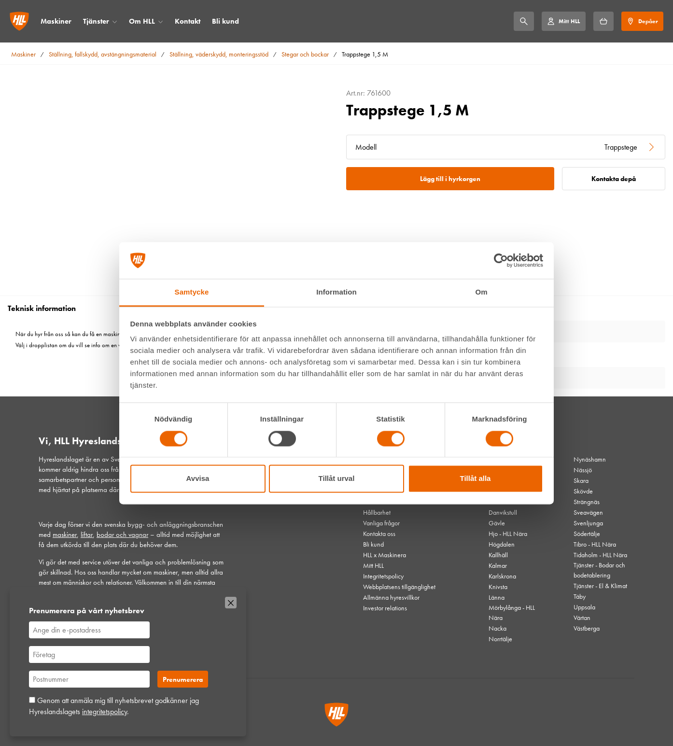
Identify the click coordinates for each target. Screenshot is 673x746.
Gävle (497, 523)
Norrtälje (500, 638)
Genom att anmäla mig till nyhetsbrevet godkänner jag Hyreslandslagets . (114, 705)
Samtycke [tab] (192, 292)
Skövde (583, 491)
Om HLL (142, 21)
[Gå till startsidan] (19, 21)
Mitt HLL (373, 565)
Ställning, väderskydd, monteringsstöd (218, 54)
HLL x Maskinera (384, 554)
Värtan (582, 617)
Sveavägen (588, 512)
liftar (87, 534)
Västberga (587, 628)
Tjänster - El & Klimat (600, 585)
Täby (580, 596)
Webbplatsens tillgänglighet (399, 586)
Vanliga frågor (381, 523)
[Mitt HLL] (563, 21)
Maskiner (56, 21)
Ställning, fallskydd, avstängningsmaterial (102, 54)
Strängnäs (587, 501)
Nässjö (583, 469)
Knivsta (498, 586)
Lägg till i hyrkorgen (450, 178)
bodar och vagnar (122, 534)
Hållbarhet (377, 512)
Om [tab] (481, 292)
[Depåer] (642, 21)
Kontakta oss (379, 533)
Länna (497, 597)
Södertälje (587, 533)
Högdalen (502, 544)
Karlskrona (502, 576)
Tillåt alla (475, 479)
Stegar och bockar (305, 54)
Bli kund (225, 21)
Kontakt (187, 21)
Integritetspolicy (383, 576)
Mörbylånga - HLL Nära (512, 612)
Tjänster (96, 21)
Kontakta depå (613, 178)
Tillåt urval (337, 479)
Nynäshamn (590, 459)
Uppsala (584, 607)
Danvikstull (503, 512)
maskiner (65, 534)
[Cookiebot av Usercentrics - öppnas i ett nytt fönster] (501, 260)
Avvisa (198, 479)
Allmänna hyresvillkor (391, 597)
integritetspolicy (104, 711)
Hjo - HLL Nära (508, 533)
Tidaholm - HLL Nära (600, 554)
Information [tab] (336, 292)
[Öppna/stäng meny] (114, 21)
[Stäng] (231, 602)
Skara (581, 480)
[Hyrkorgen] (603, 21)
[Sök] (524, 21)
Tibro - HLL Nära (595, 544)
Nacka (497, 628)
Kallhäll (498, 554)
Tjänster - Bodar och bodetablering (599, 570)
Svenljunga (588, 523)
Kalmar (498, 565)
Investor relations (385, 608)
